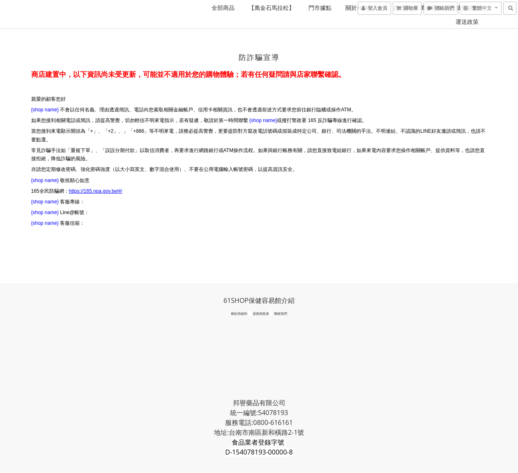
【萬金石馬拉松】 (272, 8)
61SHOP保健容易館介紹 (259, 300)
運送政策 (467, 21)
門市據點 (320, 8)
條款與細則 (239, 313)
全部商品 (223, 8)
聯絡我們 (280, 313)
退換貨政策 (261, 313)
